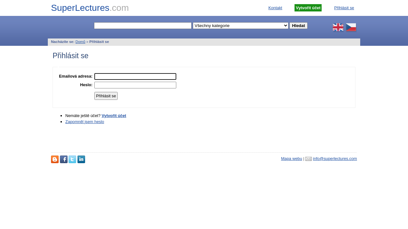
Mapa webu (291, 158)
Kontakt (275, 7)
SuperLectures (90, 8)
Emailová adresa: (75, 76)
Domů (80, 42)
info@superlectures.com (335, 158)
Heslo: (86, 84)
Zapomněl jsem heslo (84, 121)
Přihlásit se (344, 7)
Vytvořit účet (114, 115)
